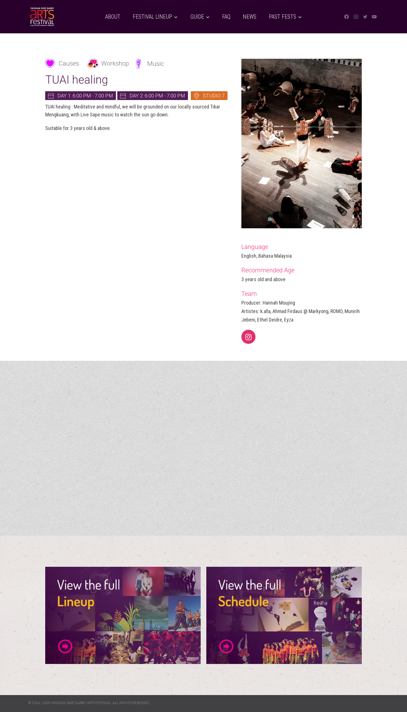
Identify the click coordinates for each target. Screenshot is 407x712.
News (249, 16)
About (112, 16)
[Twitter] (365, 16)
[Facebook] (346, 16)
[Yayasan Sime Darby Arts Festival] (42, 16)
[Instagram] (356, 16)
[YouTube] (374, 16)
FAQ (226, 16)
